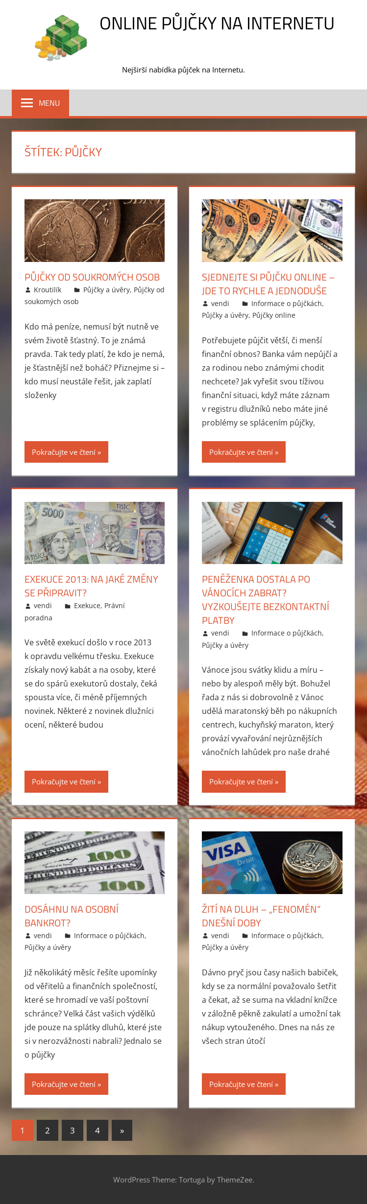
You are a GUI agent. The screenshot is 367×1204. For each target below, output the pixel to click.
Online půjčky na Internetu (217, 22)
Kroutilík (47, 289)
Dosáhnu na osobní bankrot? (71, 915)
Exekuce (87, 605)
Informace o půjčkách (286, 303)
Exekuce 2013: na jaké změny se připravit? (91, 585)
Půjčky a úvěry (106, 289)
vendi (220, 303)
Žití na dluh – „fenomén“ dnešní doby (261, 915)
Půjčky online (273, 315)
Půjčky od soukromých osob (92, 276)
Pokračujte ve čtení (64, 452)
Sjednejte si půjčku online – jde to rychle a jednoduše (268, 283)
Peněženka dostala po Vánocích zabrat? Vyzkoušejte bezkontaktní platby (265, 599)
